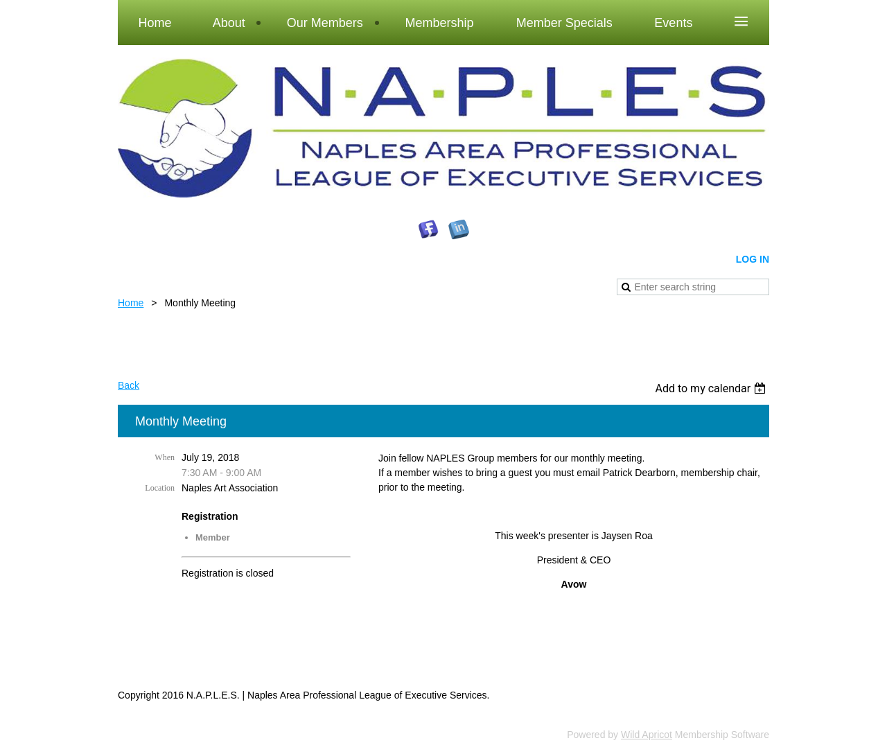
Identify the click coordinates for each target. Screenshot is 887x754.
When (165, 457)
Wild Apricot (646, 734)
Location (160, 488)
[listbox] (712, 388)
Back (128, 385)
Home (130, 302)
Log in (752, 259)
